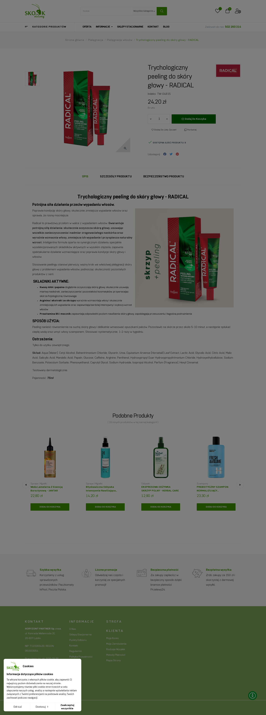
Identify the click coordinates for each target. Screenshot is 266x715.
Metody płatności (115, 655)
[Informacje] (104, 27)
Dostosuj (42, 706)
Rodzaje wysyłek (115, 649)
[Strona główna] (75, 40)
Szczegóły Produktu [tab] (116, 176)
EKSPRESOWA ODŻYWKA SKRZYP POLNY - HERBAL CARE (160, 489)
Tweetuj (171, 154)
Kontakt (73, 646)
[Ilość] (159, 119)
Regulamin (75, 651)
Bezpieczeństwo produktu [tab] (163, 176)
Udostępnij (164, 154)
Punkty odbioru (78, 640)
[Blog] (166, 27)
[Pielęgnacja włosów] (120, 40)
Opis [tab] (85, 176)
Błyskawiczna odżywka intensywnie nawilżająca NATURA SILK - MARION (101, 490)
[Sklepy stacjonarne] (130, 27)
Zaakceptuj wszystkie (67, 707)
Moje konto (112, 638)
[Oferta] (87, 27)
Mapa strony (113, 660)
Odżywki (145, 484)
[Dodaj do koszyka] (49, 507)
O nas (72, 629)
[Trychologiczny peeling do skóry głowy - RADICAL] (167, 40)
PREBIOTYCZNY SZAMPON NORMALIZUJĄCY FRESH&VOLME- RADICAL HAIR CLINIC (215, 490)
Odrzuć (17, 707)
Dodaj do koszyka (193, 118)
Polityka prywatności (80, 657)
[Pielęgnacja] (96, 40)
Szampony (202, 484)
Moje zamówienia (116, 644)
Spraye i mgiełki (38, 484)
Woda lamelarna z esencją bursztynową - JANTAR (46, 489)
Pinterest (177, 154)
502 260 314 (233, 26)
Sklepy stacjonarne (80, 635)
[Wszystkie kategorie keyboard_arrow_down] (144, 11)
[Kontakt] (153, 27)
